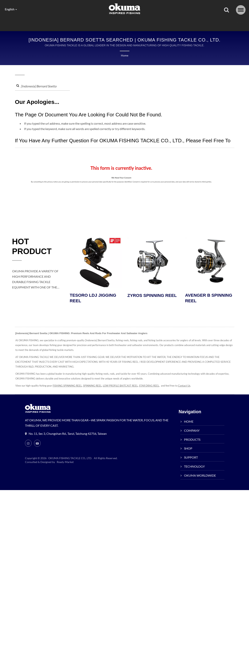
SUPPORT (136, 23)
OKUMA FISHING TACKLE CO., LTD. (70, 458)
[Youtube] (37, 444)
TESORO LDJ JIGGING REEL (94, 298)
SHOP (110, 23)
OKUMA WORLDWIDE (209, 23)
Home (124, 55)
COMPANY (52, 23)
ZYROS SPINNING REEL (152, 295)
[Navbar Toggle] (241, 10)
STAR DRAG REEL (154, 386)
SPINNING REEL (93, 386)
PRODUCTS (82, 23)
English (12, 9)
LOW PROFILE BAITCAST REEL (123, 386)
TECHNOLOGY (168, 23)
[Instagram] (28, 444)
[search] (226, 10)
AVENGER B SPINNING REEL (209, 298)
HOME (26, 23)
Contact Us (191, 386)
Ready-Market (65, 462)
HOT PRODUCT (33, 247)
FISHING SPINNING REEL (68, 386)
